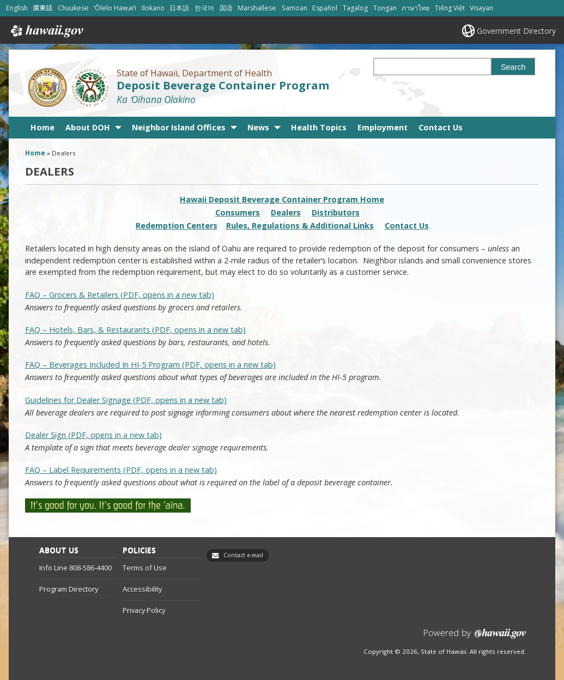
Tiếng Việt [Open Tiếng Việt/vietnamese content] (450, 8)
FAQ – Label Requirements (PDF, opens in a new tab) (121, 470)
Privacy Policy (144, 610)
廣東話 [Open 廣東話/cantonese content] (42, 8)
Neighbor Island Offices (179, 127)
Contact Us (441, 127)
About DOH (87, 127)
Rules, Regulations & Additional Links (300, 225)
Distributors (336, 212)
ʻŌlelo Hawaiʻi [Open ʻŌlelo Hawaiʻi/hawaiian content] (115, 8)
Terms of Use (145, 568)
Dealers (286, 212)
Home (42, 127)
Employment (382, 127)
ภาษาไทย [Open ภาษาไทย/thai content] (415, 8)
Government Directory (516, 31)
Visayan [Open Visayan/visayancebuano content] (481, 8)
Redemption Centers (176, 225)
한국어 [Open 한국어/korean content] (204, 8)
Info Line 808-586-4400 (75, 568)
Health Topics (319, 127)
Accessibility (142, 589)
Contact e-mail (243, 555)
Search (513, 67)
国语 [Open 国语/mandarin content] (226, 8)
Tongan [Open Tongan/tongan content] (385, 8)
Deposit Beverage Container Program (223, 85)
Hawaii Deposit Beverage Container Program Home (282, 199)
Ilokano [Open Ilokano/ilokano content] (153, 8)
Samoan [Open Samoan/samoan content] (294, 8)
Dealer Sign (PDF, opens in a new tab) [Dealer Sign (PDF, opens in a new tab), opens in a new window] (93, 435)
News (258, 127)
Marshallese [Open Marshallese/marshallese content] (257, 8)
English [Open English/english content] (17, 8)
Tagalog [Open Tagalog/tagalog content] (355, 8)
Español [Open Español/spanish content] (324, 8)
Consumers (237, 212)
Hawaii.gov (46, 31)
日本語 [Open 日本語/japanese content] (179, 8)
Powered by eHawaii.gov (475, 638)
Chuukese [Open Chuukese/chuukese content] (73, 8)
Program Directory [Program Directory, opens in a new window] (68, 589)
